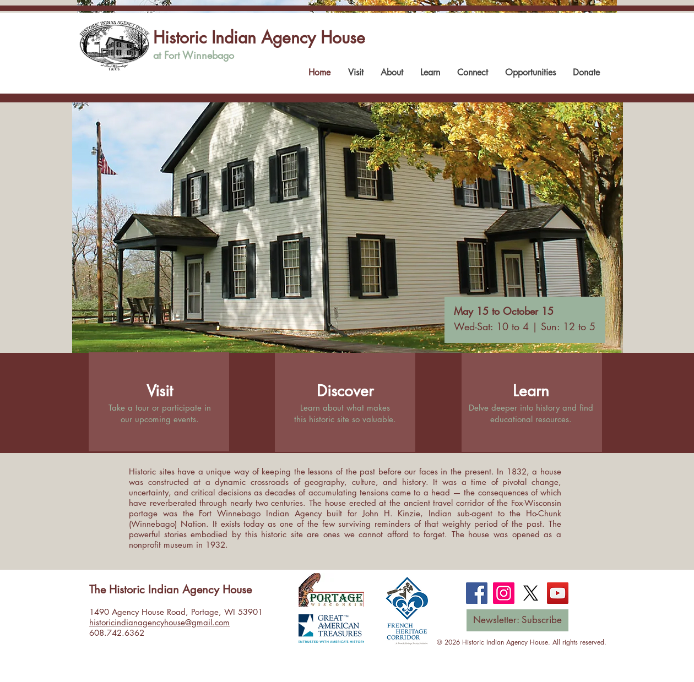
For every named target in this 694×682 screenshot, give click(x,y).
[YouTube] (557, 593)
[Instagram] (503, 593)
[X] (530, 593)
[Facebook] (476, 593)
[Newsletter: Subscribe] (517, 620)
